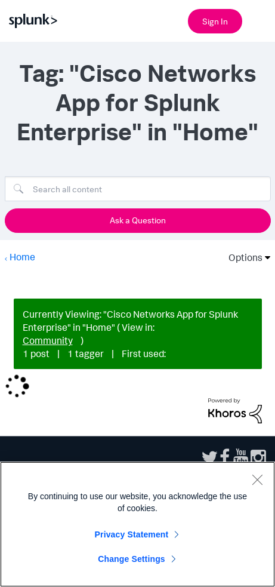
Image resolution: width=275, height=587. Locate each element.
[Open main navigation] (259, 19)
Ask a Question (138, 220)
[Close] (257, 479)
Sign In (215, 21)
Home (22, 257)
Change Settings (131, 559)
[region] (137, 524)
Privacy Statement (132, 534)
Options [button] (241, 257)
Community (48, 340)
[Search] (138, 188)
